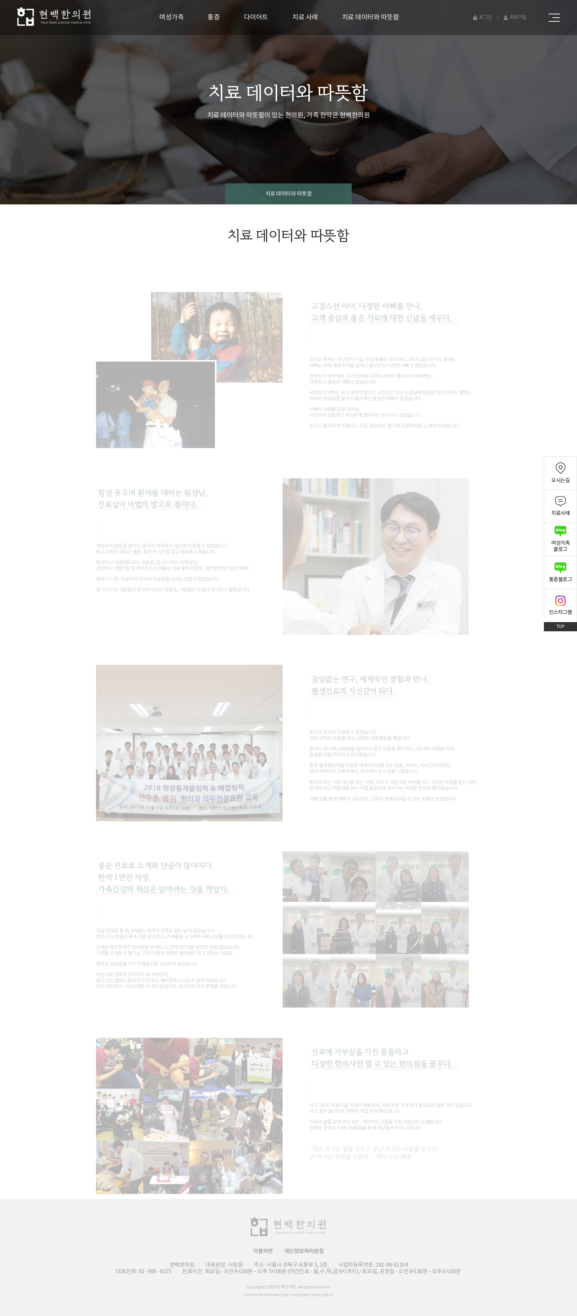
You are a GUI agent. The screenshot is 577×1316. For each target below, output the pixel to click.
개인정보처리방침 (304, 1251)
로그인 (485, 17)
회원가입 (518, 17)
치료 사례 (305, 17)
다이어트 (256, 17)
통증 (214, 17)
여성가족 (171, 17)
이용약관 (263, 1251)
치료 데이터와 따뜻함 (370, 17)
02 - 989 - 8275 (155, 1271)
